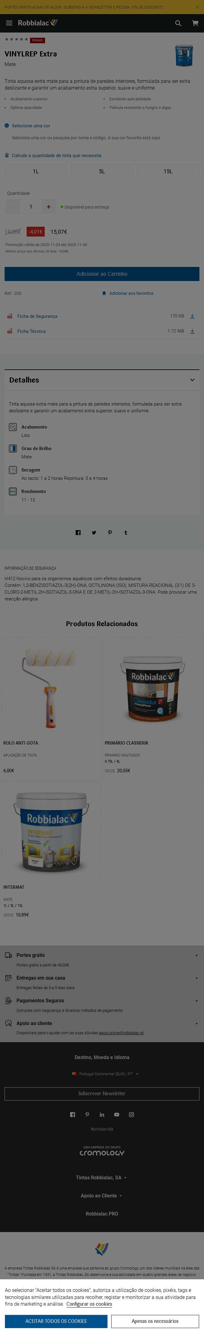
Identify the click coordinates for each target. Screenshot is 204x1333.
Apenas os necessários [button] (155, 1321)
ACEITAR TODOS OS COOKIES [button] (56, 1321)
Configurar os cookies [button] (89, 1304)
